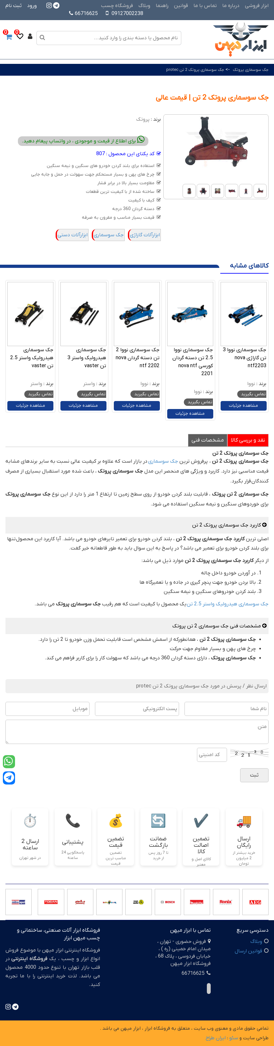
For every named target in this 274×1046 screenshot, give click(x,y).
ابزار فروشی (257, 6)
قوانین (181, 6)
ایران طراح (216, 1038)
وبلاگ (144, 6)
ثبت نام (13, 6)
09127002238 (127, 14)
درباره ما (230, 6)
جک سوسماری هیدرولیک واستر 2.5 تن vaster (31, 358)
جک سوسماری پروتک (251, 69)
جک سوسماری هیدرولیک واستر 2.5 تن (228, 604)
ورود (32, 6)
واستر (89, 384)
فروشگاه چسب (117, 6)
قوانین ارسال (248, 951)
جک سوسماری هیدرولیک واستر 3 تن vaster (86, 358)
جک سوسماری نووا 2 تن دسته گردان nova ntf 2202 (138, 358)
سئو (233, 1038)
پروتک (143, 119)
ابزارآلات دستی (73, 235)
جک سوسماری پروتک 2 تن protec (195, 69)
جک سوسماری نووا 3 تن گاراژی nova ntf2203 (244, 358)
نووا (251, 384)
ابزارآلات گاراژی (145, 235)
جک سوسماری (109, 235)
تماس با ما (205, 6)
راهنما (162, 6)
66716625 (83, 14)
